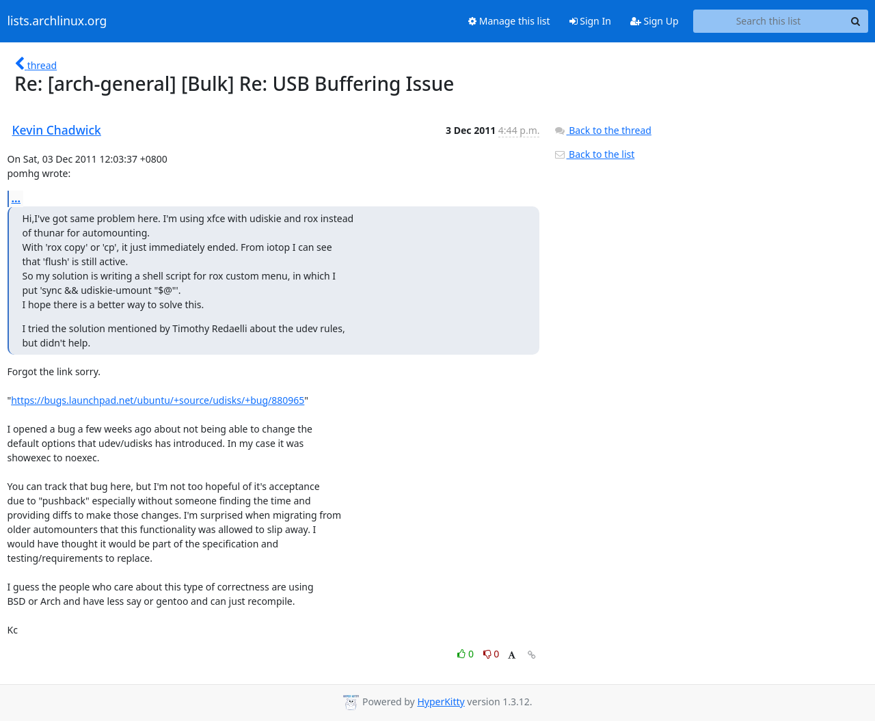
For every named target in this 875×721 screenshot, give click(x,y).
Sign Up (654, 20)
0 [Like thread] (466, 653)
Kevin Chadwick (56, 130)
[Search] (856, 21)
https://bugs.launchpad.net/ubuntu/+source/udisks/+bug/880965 (157, 400)
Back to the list (594, 154)
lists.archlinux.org (57, 21)
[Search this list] (768, 21)
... (16, 198)
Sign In (590, 20)
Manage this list (509, 20)
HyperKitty (440, 701)
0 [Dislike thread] (491, 653)
